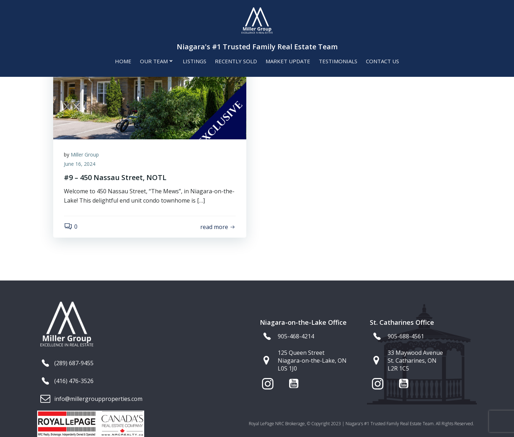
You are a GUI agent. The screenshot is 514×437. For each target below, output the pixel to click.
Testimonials (338, 61)
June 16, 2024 (79, 163)
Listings (194, 61)
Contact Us (382, 61)
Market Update (288, 61)
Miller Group (85, 154)
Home (123, 61)
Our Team (157, 61)
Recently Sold (236, 61)
